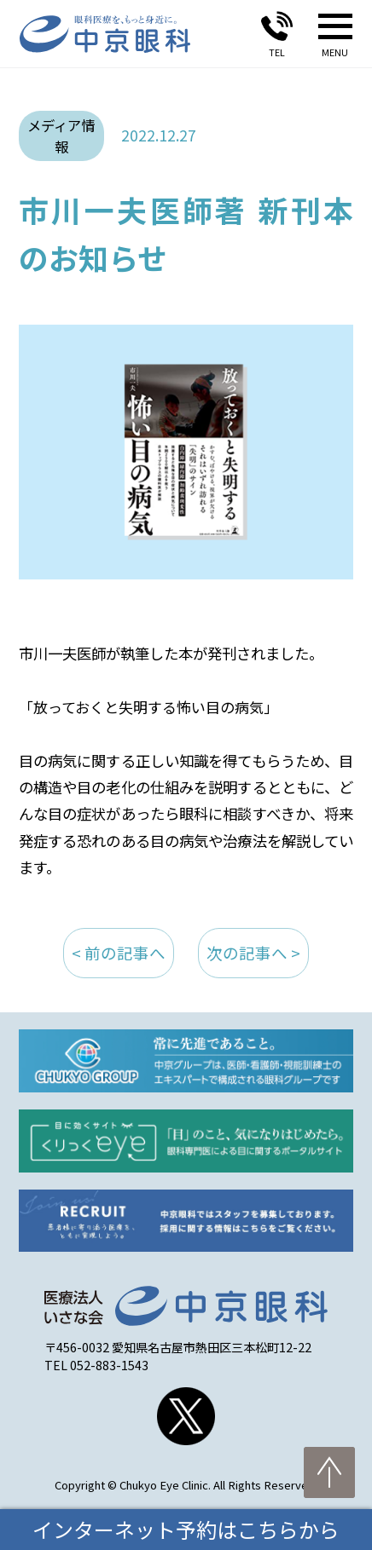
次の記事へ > (253, 953)
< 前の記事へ (119, 953)
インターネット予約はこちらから (186, 1529)
